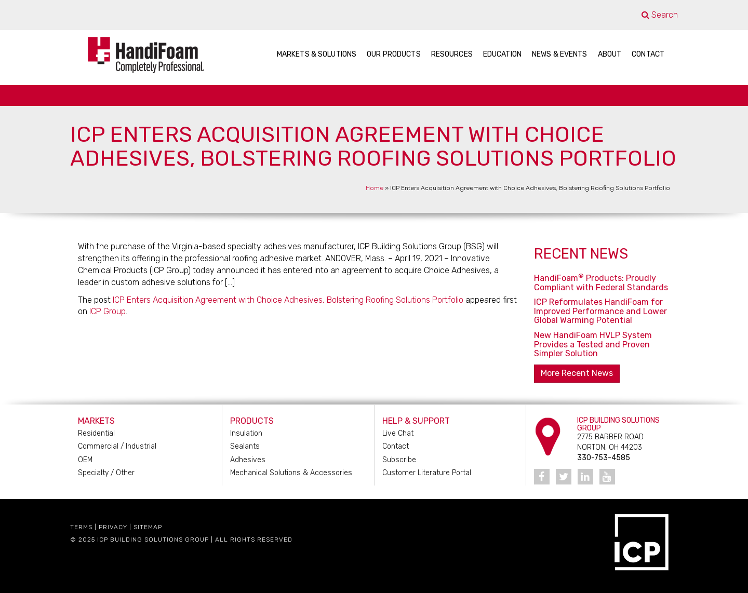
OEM (85, 459)
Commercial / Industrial (117, 446)
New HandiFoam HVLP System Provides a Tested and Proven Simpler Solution (593, 344)
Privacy (113, 527)
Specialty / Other (106, 472)
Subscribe (399, 459)
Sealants (245, 446)
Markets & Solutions (316, 54)
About (610, 54)
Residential (96, 433)
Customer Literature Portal (426, 472)
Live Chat (397, 433)
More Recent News (577, 373)
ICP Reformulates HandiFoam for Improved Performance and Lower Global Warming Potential (600, 311)
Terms (81, 527)
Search (660, 15)
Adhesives (247, 459)
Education (502, 54)
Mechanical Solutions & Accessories (291, 472)
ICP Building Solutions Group (153, 539)
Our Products (394, 54)
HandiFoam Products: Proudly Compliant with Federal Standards (601, 282)
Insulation (246, 433)
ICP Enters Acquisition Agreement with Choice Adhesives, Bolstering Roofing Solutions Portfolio (288, 300)
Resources (452, 54)
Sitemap (147, 527)
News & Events (559, 54)
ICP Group (107, 311)
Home (374, 188)
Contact (648, 54)
